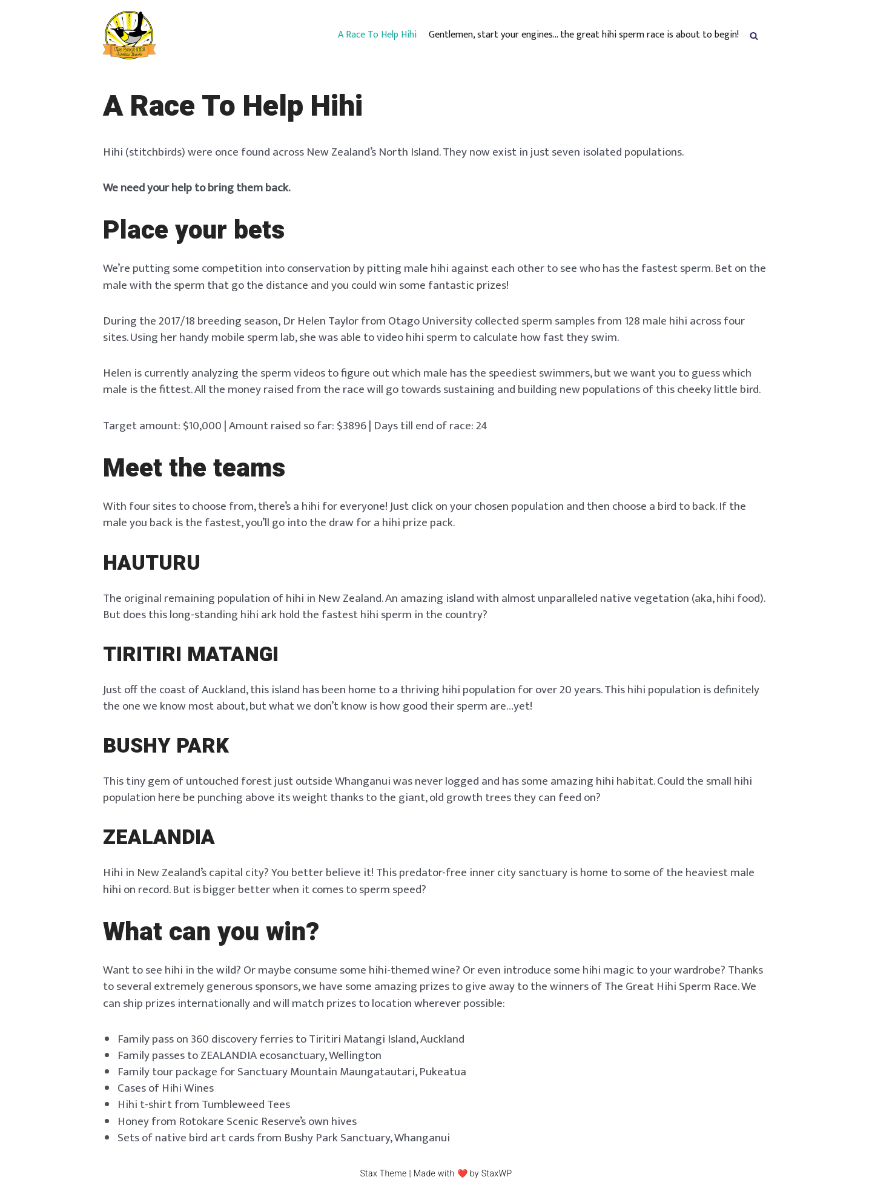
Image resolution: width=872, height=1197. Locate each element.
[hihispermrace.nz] (129, 35)
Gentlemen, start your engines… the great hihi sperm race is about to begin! (584, 35)
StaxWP (496, 1173)
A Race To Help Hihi (377, 35)
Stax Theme (383, 1173)
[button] (754, 35)
